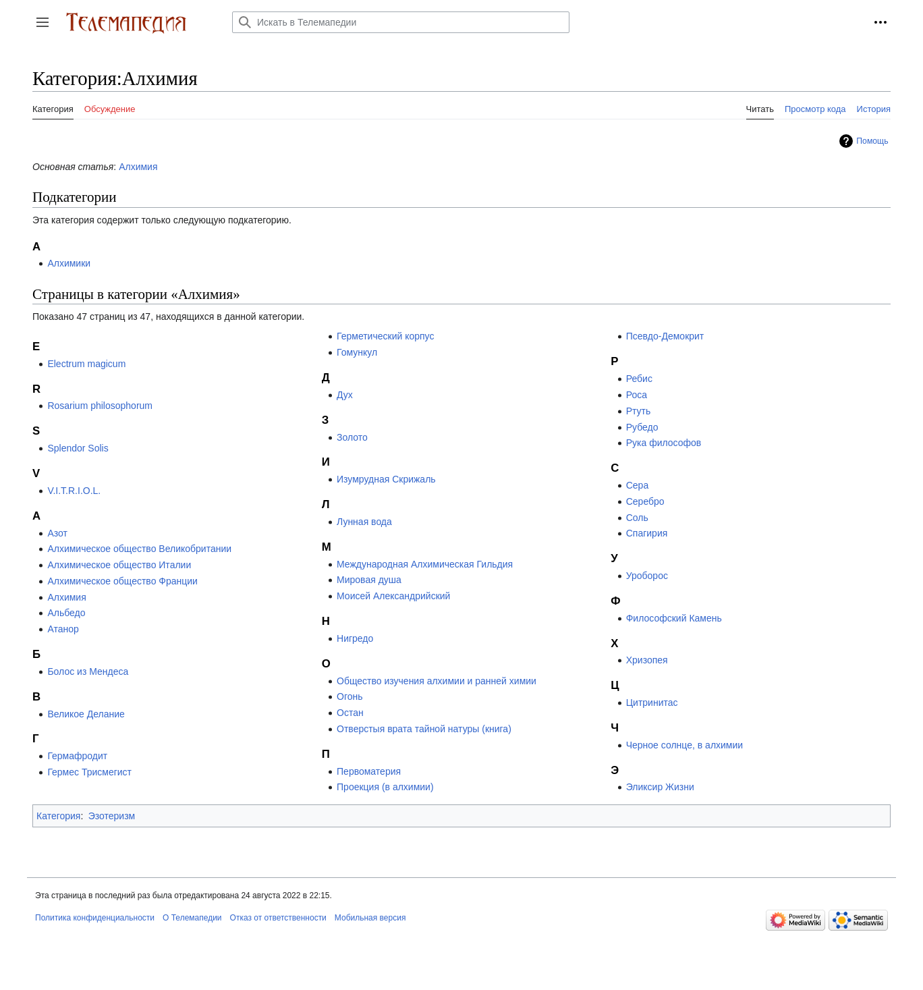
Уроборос (647, 575)
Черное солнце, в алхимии (684, 745)
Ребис (639, 378)
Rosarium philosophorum (99, 405)
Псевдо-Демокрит (665, 336)
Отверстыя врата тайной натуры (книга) (424, 728)
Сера (637, 485)
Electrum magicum (86, 363)
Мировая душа (369, 579)
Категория (58, 815)
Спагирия (647, 533)
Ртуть (638, 411)
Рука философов (664, 442)
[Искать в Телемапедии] (400, 22)
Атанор (62, 629)
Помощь (872, 141)
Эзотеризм (112, 815)
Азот (57, 533)
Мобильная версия (370, 918)
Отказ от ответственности (278, 918)
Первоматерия (369, 771)
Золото (352, 437)
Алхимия (138, 166)
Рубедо (642, 427)
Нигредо (355, 638)
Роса (636, 394)
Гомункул (357, 352)
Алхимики (68, 263)
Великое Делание (86, 714)
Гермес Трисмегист (89, 772)
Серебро (645, 501)
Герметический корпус (385, 336)
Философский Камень (674, 618)
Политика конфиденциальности (95, 918)
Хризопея (647, 660)
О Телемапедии (192, 918)
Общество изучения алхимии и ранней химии (436, 681)
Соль (637, 517)
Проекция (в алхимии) (385, 786)
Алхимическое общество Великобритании (139, 548)
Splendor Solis (77, 448)
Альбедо (66, 612)
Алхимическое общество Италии (119, 564)
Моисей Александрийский (393, 595)
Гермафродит (77, 755)
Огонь (350, 696)
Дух (345, 394)
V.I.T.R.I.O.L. (74, 490)
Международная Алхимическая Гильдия (425, 564)
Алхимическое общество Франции (122, 581)
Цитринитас (652, 702)
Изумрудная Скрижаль (386, 479)
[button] (42, 22)
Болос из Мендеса (87, 671)
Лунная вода (364, 521)
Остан (350, 712)
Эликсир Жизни (660, 786)
